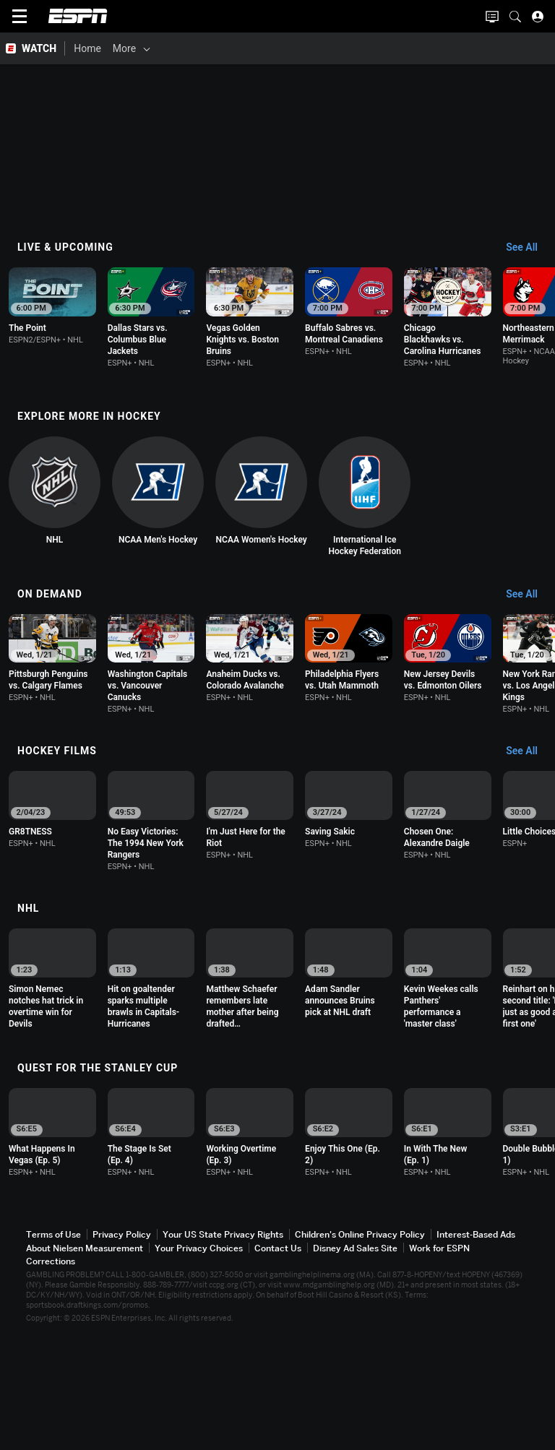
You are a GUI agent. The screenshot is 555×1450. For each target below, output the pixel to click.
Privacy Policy (121, 1341)
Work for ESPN (439, 1355)
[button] (515, 16)
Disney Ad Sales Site (355, 1355)
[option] (77, 319)
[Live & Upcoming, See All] (528, 248)
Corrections (50, 1368)
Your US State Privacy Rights (223, 1341)
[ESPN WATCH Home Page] (32, 48)
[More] (369, 48)
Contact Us (277, 1355)
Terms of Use (53, 1341)
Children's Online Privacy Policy (360, 1341)
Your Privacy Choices (199, 1355)
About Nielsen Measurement (84, 1355)
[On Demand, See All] (528, 638)
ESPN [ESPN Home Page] (78, 16)
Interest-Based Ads (475, 1341)
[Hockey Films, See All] (528, 811)
